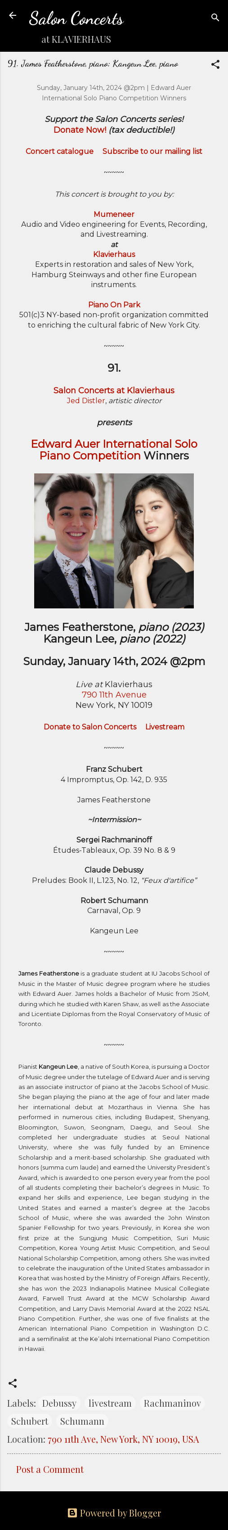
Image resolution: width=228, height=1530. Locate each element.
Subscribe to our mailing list (152, 151)
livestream (110, 1403)
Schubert (29, 1421)
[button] (215, 65)
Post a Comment (50, 1469)
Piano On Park (114, 305)
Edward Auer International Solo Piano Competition (114, 449)
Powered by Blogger (114, 1513)
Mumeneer (114, 214)
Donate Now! (80, 130)
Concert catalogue (60, 151)
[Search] (215, 18)
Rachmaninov (172, 1403)
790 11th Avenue (114, 695)
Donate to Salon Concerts (90, 727)
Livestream (164, 727)
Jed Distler (86, 400)
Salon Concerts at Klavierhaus (114, 391)
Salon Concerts (76, 18)
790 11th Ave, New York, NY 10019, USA (123, 1439)
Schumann (82, 1421)
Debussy (59, 1403)
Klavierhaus (114, 254)
